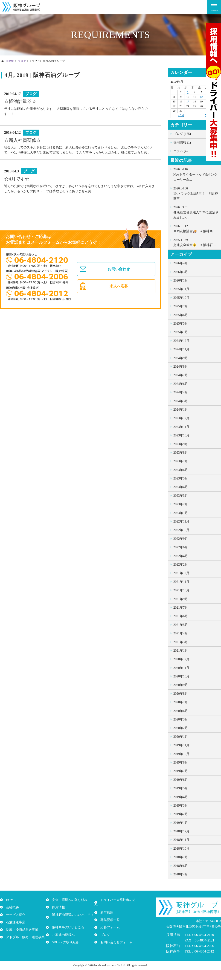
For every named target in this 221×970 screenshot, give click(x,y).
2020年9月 (180, 685)
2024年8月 (180, 366)
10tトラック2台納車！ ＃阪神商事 (195, 193)
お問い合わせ (119, 271)
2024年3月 (180, 401)
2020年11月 (181, 668)
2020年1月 (180, 736)
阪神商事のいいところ (67, 922)
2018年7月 (180, 857)
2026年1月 (180, 280)
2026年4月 (180, 263)
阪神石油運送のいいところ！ (72, 914)
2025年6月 (180, 315)
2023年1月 (180, 513)
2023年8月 (180, 452)
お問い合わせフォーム (115, 937)
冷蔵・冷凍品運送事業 (21, 929)
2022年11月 (181, 521)
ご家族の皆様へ (62, 929)
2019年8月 (180, 762)
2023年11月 (181, 427)
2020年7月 (180, 702)
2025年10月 (181, 297)
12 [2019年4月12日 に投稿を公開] (201, 97)
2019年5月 (180, 788)
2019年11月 (181, 745)
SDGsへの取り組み (64, 937)
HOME (9, 900)
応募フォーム (108, 922)
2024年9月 (180, 358)
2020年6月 (180, 711)
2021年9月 (180, 599)
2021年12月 (181, 573)
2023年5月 (180, 478)
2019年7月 (180, 771)
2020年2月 (180, 728)
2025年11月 (181, 289)
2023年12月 (181, 418)
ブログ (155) (182, 134)
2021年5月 (180, 625)
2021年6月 (180, 616)
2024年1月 (180, 409)
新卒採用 (105, 907)
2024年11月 (181, 349)
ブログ (104, 929)
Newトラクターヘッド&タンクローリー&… (195, 174)
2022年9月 (180, 538)
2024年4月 (180, 392)
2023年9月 (180, 444)
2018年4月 (180, 874)
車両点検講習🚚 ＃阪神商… (195, 228)
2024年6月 (180, 384)
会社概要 (11, 907)
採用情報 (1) (182, 142)
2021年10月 (181, 590)
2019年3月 (180, 805)
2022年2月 (180, 564)
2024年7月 (180, 375)
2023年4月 (180, 487)
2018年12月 (181, 831)
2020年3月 (180, 719)
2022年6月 (180, 547)
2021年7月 (180, 607)
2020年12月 (181, 659)
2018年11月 (181, 840)
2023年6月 (180, 470)
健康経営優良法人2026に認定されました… (195, 212)
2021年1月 (180, 650)
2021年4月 (180, 633)
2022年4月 (180, 556)
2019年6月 (180, 779)
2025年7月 (180, 306)
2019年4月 (180, 797)
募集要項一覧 (108, 914)
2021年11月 (181, 582)
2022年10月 (181, 530)
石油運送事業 (14, 922)
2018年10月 (181, 848)
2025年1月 (180, 332)
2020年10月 (181, 676)
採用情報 (57, 907)
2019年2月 (180, 814)
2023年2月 (180, 504)
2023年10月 (181, 435)
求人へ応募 (119, 292)
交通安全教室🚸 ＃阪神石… (195, 242)
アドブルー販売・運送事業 (24, 937)
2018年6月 (180, 866)
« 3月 (181, 115)
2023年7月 (180, 461)
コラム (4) (180, 151)
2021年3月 (180, 642)
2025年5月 (180, 323)
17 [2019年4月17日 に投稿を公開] (187, 101)
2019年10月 (181, 754)
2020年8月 (180, 693)
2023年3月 (180, 495)
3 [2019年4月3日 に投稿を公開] (187, 92)
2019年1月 (180, 823)
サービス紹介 (14, 914)
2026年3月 (180, 272)
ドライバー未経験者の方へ (118, 900)
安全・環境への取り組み (68, 900)
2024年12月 (181, 341)
